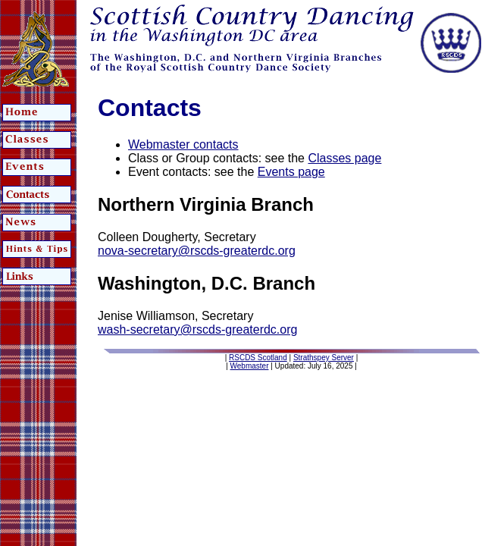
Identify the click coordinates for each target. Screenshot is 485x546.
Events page (291, 171)
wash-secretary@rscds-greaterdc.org (197, 329)
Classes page (344, 158)
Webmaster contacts (183, 144)
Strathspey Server (323, 357)
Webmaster (249, 366)
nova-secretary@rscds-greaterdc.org (197, 250)
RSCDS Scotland (258, 357)
